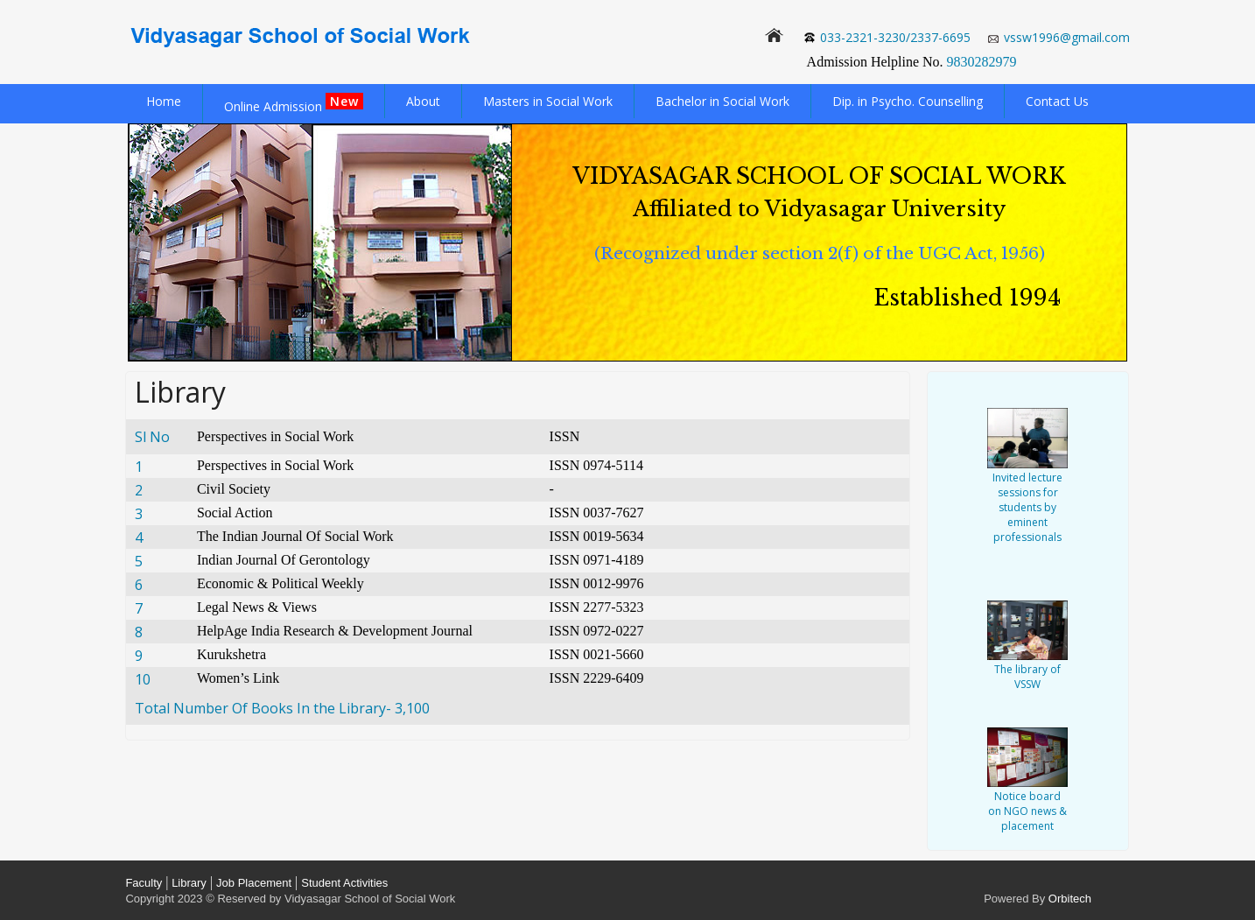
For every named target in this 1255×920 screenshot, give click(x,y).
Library (188, 882)
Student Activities (344, 882)
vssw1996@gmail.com (1067, 37)
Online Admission (293, 104)
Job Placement (253, 882)
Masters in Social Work (548, 101)
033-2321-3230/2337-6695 (895, 37)
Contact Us (1057, 101)
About (423, 101)
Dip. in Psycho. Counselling (907, 101)
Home (163, 101)
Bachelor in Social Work (722, 101)
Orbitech (1069, 898)
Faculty (143, 882)
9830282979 (982, 61)
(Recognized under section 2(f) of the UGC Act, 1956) (819, 253)
